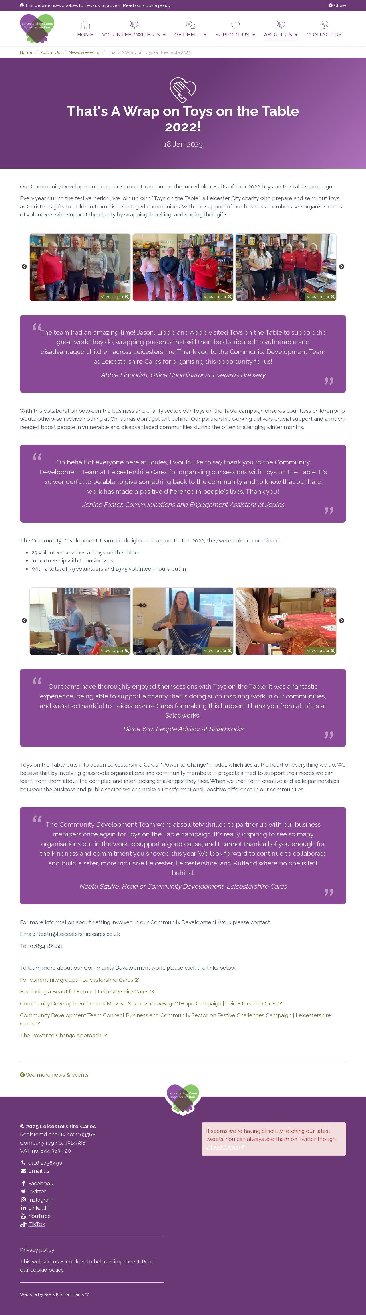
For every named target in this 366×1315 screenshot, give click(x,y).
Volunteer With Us (134, 29)
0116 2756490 (41, 1163)
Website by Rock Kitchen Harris (52, 1294)
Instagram (36, 1199)
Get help (190, 29)
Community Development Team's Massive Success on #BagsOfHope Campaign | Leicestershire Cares (148, 1003)
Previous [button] (24, 267)
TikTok (32, 1224)
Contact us (324, 29)
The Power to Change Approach (60, 1035)
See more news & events (54, 1075)
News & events (84, 52)
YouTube (35, 1216)
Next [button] (342, 267)
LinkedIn (34, 1207)
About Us (281, 29)
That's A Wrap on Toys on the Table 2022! (150, 52)
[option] (80, 267)
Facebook (36, 1183)
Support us (235, 29)
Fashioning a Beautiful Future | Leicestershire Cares (84, 991)
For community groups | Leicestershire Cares (76, 980)
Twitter (33, 1191)
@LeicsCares (222, 1147)
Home (85, 29)
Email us (34, 1171)
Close (337, 5)
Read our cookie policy (147, 5)
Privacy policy (37, 1250)
